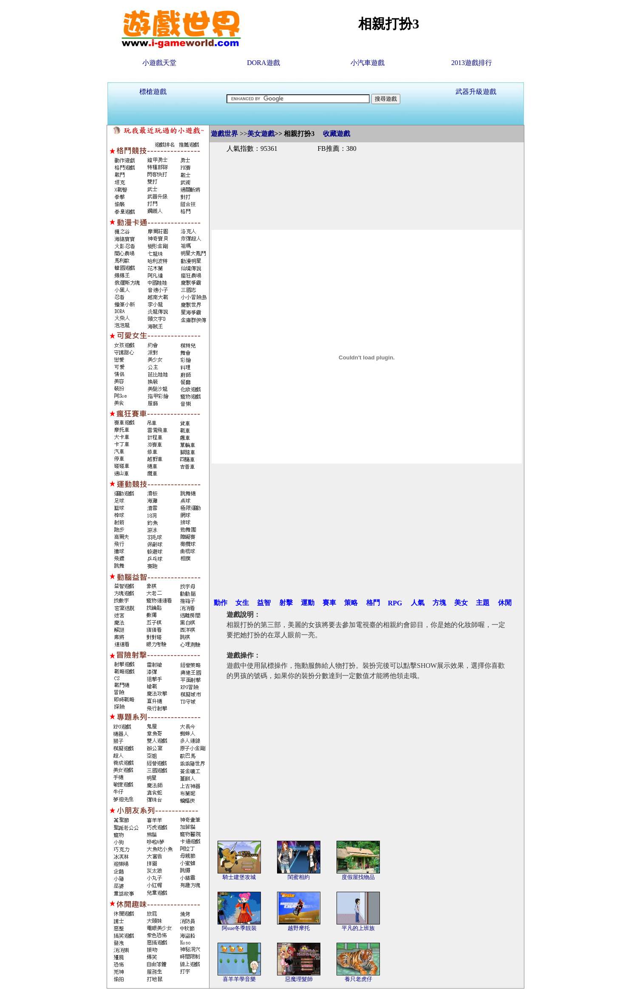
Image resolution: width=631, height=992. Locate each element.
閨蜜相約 (299, 877)
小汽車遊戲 (368, 62)
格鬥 (373, 602)
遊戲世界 (224, 133)
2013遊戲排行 (471, 62)
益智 (264, 602)
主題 (483, 602)
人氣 (417, 602)
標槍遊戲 (153, 91)
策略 (351, 602)
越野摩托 (299, 928)
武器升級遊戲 (476, 91)
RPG (395, 603)
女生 (242, 602)
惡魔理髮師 (299, 979)
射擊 (286, 602)
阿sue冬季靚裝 (239, 928)
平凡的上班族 (358, 928)
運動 (307, 602)
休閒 (505, 602)
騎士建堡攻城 (239, 877)
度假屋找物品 (358, 877)
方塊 (439, 602)
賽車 (329, 602)
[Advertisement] (366, 182)
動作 (220, 602)
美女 (461, 602)
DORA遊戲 (263, 62)
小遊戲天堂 (159, 62)
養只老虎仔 (358, 979)
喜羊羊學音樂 (239, 979)
